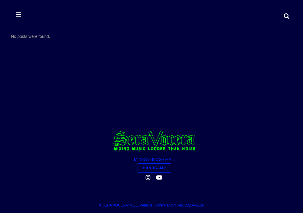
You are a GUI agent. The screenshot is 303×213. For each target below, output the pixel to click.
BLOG (156, 93)
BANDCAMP (154, 102)
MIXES (140, 93)
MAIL (170, 93)
